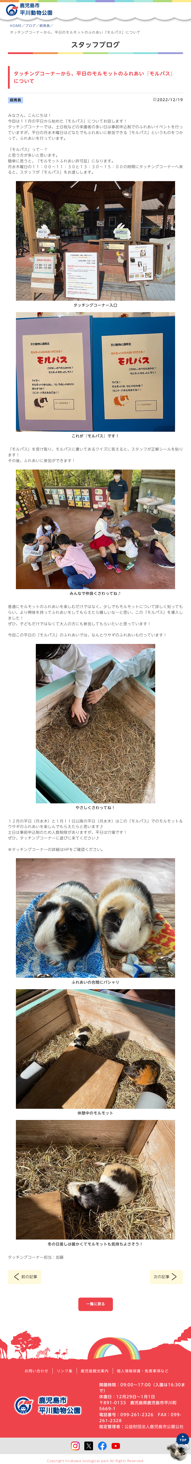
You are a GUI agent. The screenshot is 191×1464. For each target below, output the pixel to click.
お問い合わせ (33, 1371)
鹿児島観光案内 (94, 1371)
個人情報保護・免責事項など (144, 1371)
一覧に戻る (95, 1304)
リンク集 (62, 1371)
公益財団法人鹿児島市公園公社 (154, 1427)
